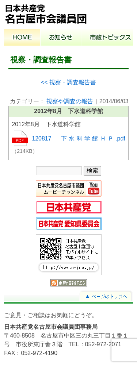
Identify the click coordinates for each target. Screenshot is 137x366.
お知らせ (61, 38)
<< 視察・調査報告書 (68, 82)
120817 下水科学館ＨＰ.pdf (78, 138)
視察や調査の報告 (69, 101)
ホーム (22, 38)
